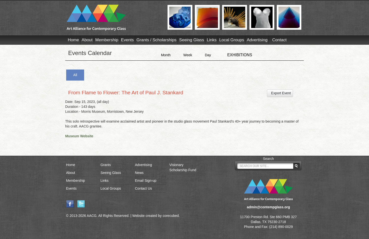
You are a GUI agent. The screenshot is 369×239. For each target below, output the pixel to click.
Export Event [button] (280, 93)
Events (127, 40)
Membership (106, 40)
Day (208, 55)
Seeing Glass (191, 40)
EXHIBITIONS (239, 55)
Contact (279, 40)
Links (211, 40)
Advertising (257, 40)
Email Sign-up (145, 181)
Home (73, 40)
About (87, 40)
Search (268, 159)
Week (187, 55)
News (139, 173)
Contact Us (143, 188)
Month (165, 55)
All (75, 75)
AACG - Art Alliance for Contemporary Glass (114, 17)
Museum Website (79, 136)
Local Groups (231, 40)
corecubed (171, 216)
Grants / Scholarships (157, 40)
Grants (106, 165)
